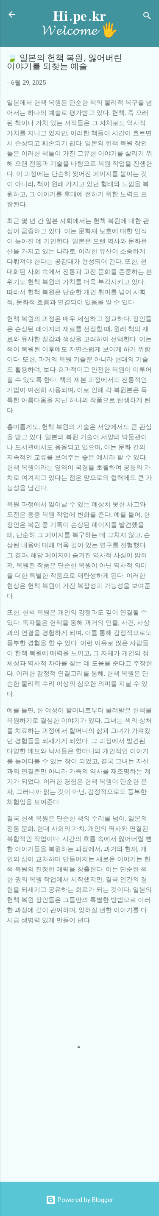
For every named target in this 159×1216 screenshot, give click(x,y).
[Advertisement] (83, 1155)
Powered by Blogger (79, 1200)
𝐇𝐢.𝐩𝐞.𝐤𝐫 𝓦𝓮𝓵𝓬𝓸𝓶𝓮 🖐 (80, 23)
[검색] (147, 17)
